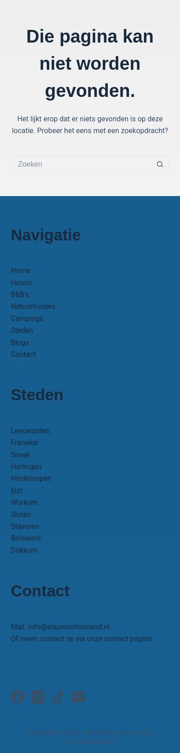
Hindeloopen (31, 478)
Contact (23, 354)
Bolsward (26, 538)
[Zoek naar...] (81, 164)
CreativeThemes (90, 742)
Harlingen (26, 466)
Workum (24, 502)
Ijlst (17, 490)
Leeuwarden (30, 431)
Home (20, 270)
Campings (27, 318)
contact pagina (128, 638)
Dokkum (24, 550)
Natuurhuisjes (33, 306)
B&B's (20, 294)
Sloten (21, 514)
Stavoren (25, 526)
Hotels (21, 282)
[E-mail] (78, 697)
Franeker (25, 442)
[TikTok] (58, 697)
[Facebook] (17, 697)
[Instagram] (38, 697)
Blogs (20, 342)
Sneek (20, 455)
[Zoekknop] (160, 164)
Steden (22, 330)
